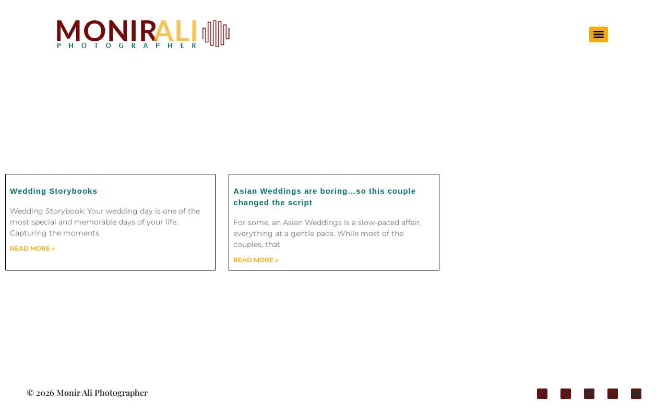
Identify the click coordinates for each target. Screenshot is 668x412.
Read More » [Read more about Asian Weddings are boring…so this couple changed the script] (255, 260)
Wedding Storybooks (54, 190)
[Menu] (598, 34)
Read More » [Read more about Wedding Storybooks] (32, 248)
